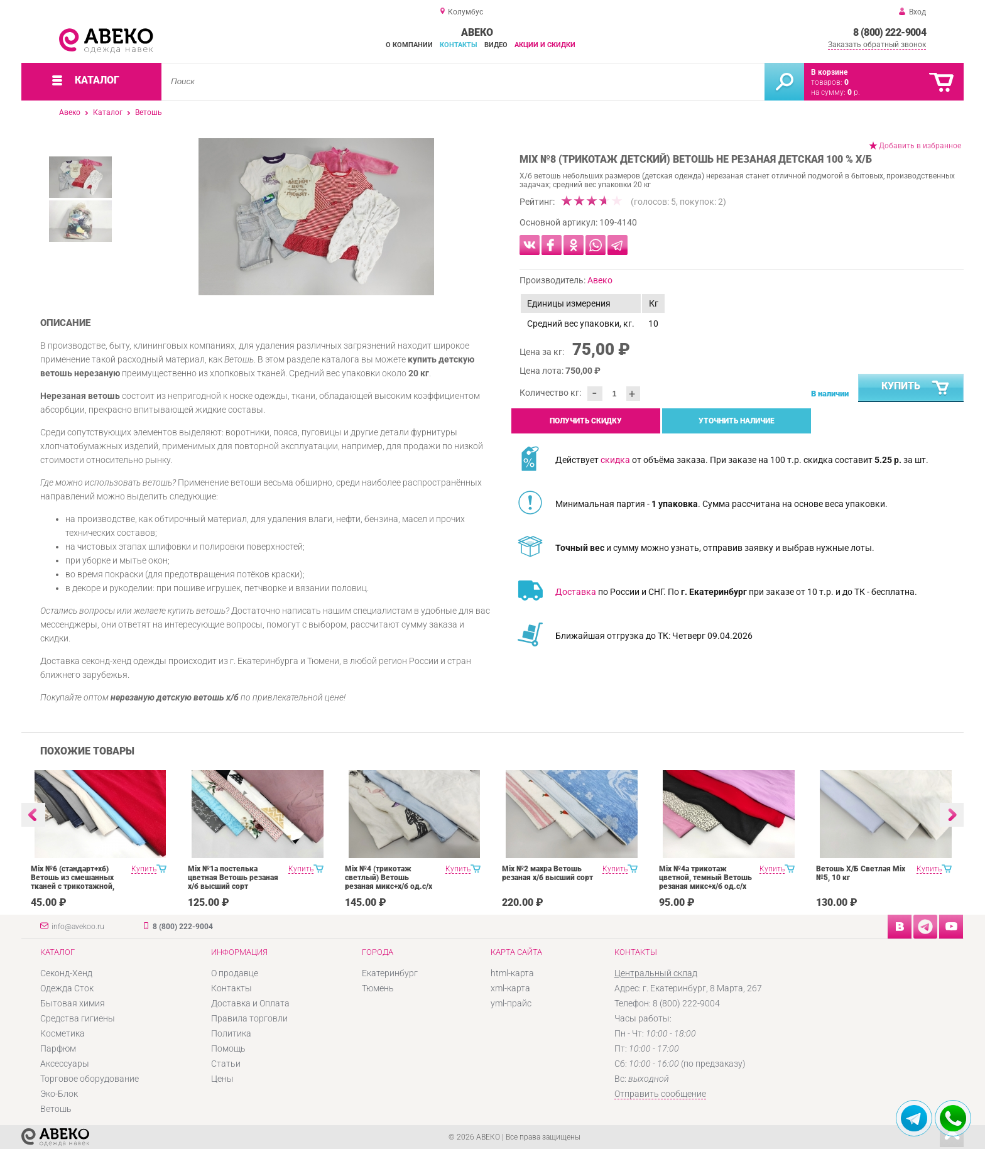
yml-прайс (511, 1003)
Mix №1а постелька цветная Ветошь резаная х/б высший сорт (233, 877)
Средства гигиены (77, 1018)
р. (853, 92)
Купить (915, 388)
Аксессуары (64, 1064)
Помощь (228, 1048)
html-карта (512, 973)
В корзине (829, 72)
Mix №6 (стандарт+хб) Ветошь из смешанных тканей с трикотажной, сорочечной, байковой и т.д (75, 886)
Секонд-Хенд (66, 973)
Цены (222, 1079)
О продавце (234, 973)
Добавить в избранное (920, 145)
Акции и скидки (544, 45)
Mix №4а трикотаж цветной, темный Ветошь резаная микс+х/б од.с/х (705, 877)
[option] (316, 216)
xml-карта (510, 988)
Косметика (62, 1033)
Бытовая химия (72, 1003)
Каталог (107, 112)
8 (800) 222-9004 (889, 32)
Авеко (69, 112)
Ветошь (148, 112)
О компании (409, 45)
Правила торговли (249, 1018)
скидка (615, 460)
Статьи (226, 1064)
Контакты (458, 45)
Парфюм (58, 1048)
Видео (496, 45)
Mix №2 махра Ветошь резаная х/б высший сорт (547, 873)
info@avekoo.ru (78, 926)
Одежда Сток (67, 988)
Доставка (575, 592)
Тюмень (378, 988)
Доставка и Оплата (250, 1003)
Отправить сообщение (660, 1094)
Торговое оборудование (89, 1079)
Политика (231, 1033)
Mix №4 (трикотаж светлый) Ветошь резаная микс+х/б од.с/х (388, 877)
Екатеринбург (390, 973)
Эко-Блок (59, 1094)
